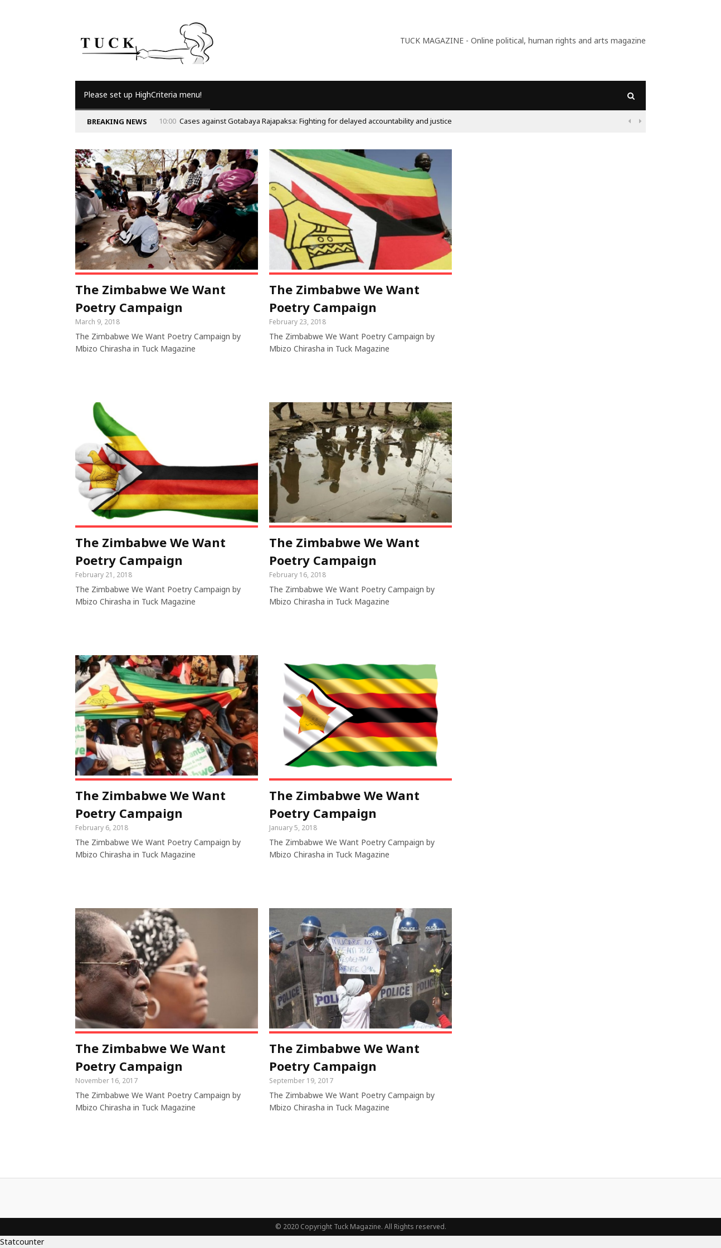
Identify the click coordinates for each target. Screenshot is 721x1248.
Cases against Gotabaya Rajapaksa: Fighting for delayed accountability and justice (316, 121)
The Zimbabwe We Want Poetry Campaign (150, 298)
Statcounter (22, 1241)
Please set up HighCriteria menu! (143, 94)
